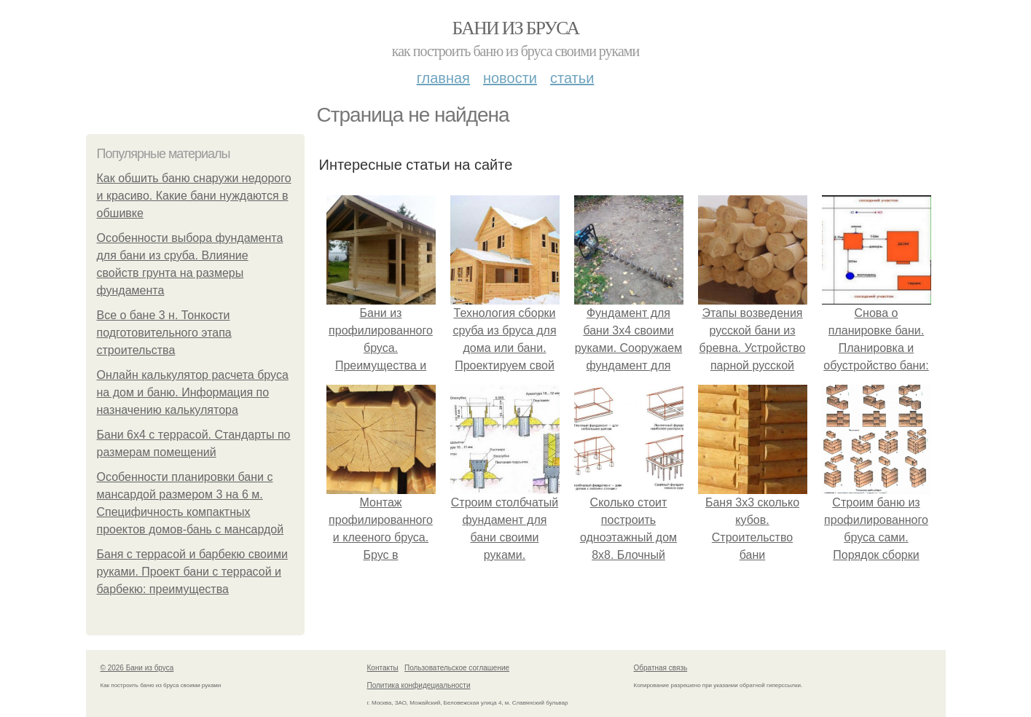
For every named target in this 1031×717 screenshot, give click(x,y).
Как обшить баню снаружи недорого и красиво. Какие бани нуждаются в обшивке (194, 195)
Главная (443, 78)
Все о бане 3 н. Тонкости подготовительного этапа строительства (164, 332)
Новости (510, 78)
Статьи (572, 78)
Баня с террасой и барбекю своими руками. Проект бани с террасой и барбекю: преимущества (192, 571)
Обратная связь (661, 668)
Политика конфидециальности (419, 685)
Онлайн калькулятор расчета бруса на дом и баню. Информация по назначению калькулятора (193, 392)
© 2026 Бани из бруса (137, 668)
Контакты (383, 668)
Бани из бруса (515, 28)
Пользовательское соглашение (456, 668)
